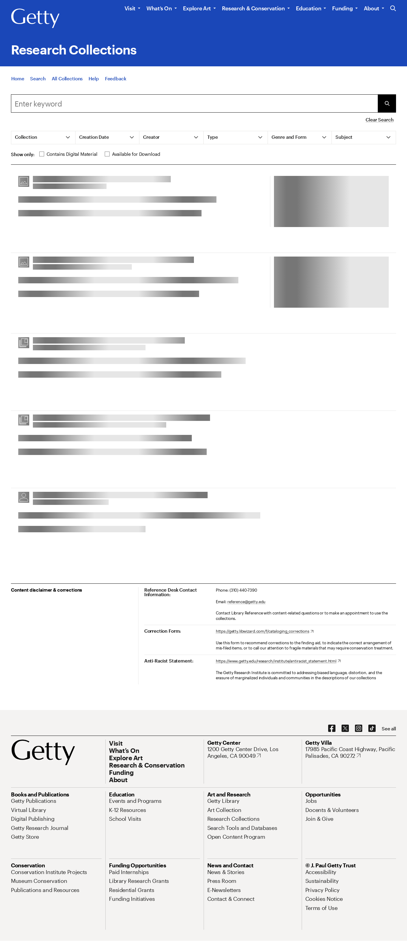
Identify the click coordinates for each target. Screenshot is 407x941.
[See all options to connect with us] (389, 728)
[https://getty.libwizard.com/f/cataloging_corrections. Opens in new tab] (265, 631)
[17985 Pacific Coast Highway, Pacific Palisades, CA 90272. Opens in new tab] (350, 752)
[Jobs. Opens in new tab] (311, 800)
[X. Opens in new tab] (345, 729)
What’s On (159, 8)
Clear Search (379, 119)
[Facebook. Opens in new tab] (331, 729)
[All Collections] (67, 80)
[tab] (43, 137)
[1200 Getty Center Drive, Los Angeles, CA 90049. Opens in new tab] (252, 752)
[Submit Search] (387, 103)
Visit (130, 8)
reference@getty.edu (246, 601)
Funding (342, 8)
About (371, 8)
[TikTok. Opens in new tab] (372, 729)
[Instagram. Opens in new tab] (358, 729)
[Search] (37, 80)
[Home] (17, 80)
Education (308, 8)
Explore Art (197, 8)
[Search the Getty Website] (393, 8)
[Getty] (35, 19)
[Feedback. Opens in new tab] (115, 80)
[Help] (94, 80)
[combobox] (194, 103)
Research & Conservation (253, 8)
